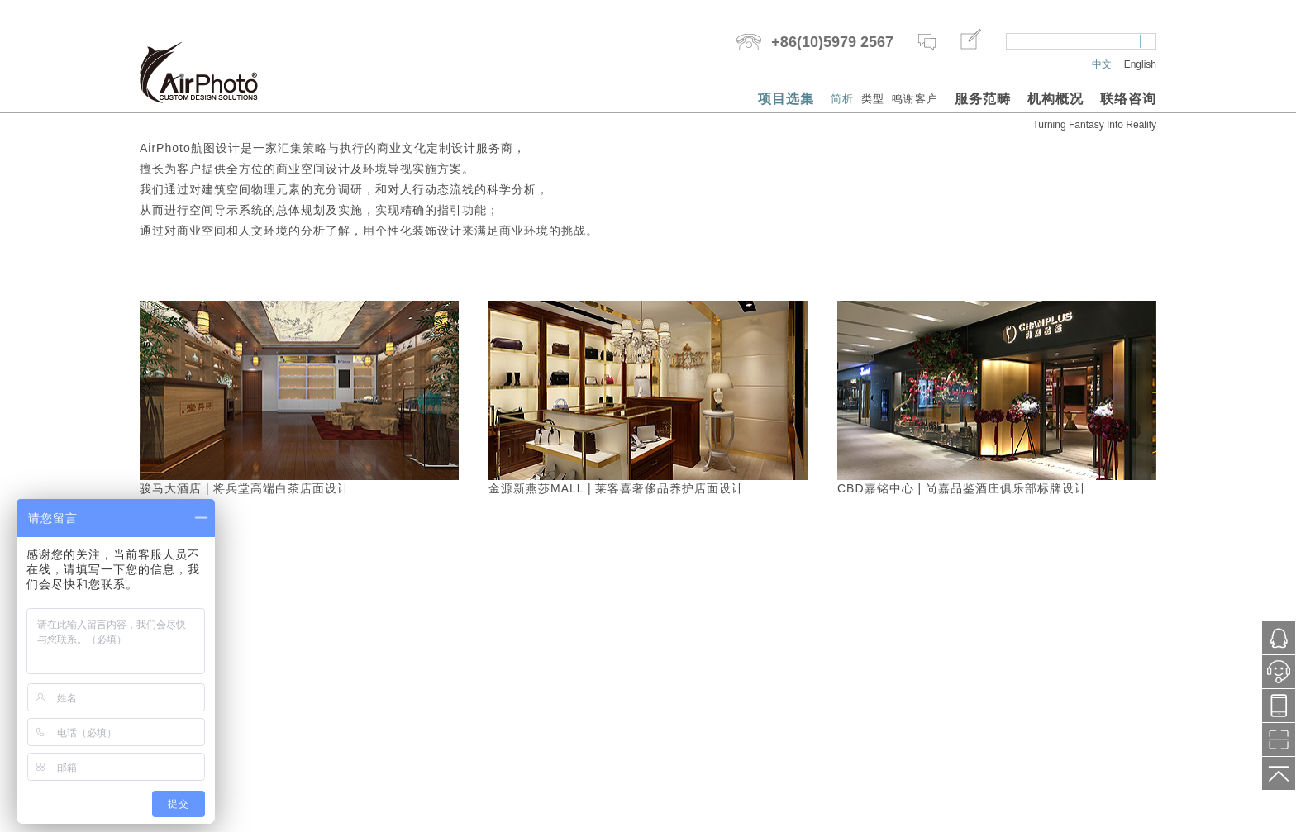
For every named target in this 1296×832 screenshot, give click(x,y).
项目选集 (786, 99)
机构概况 (1055, 99)
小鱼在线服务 (1278, 676)
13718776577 (1278, 706)
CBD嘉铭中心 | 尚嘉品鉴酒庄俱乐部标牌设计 (962, 488)
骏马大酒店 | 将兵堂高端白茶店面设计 (245, 488)
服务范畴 (983, 99)
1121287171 (1278, 638)
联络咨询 (1128, 99)
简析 (842, 99)
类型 (872, 99)
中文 (1102, 64)
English (1140, 64)
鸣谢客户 (915, 99)
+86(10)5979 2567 (832, 42)
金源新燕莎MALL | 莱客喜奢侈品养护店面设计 (616, 488)
